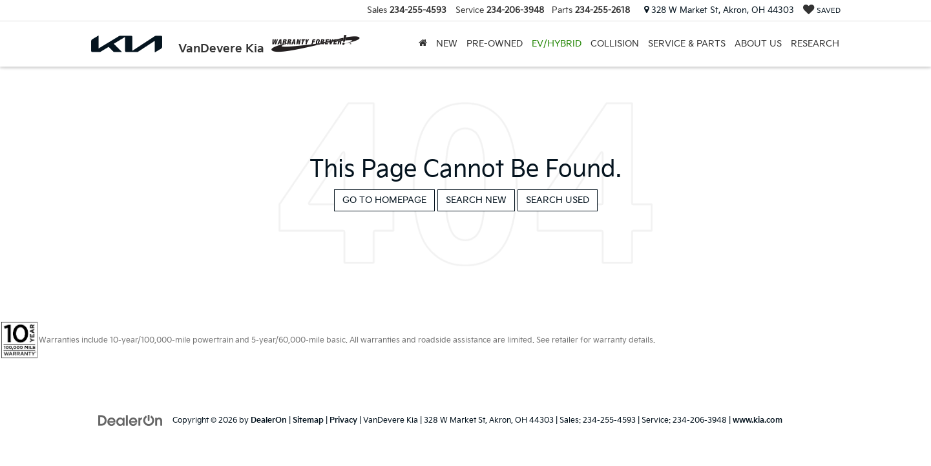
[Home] (423, 44)
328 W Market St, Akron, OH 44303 (719, 10)
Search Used (557, 200)
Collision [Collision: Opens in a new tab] (615, 43)
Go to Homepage (384, 200)
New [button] (446, 43)
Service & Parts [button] (687, 43)
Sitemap (308, 420)
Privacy (343, 420)
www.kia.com (757, 420)
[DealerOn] (130, 419)
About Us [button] (758, 43)
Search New (476, 200)
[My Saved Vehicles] (822, 11)
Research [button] (815, 43)
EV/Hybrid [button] (556, 43)
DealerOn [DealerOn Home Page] (269, 420)
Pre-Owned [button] (494, 43)
